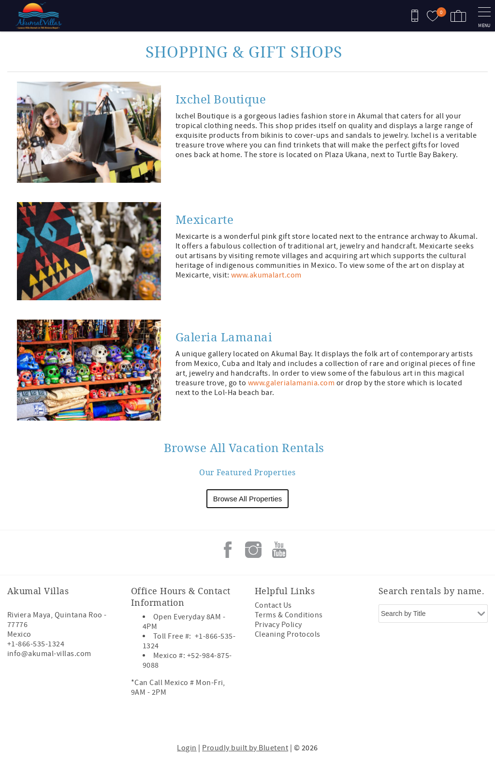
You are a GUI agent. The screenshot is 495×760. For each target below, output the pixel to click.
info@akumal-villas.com (49, 653)
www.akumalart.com (266, 275)
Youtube (279, 549)
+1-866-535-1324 (35, 644)
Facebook (227, 549)
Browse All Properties (247, 499)
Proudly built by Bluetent (245, 748)
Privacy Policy (278, 624)
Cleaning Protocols (287, 634)
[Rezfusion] (90, 720)
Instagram (253, 549)
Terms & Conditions (289, 615)
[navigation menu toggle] (484, 15)
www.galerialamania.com (291, 383)
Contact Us (273, 605)
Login (186, 748)
